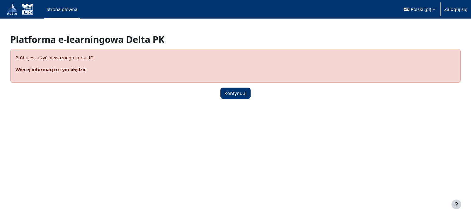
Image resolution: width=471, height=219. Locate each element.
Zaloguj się (455, 9)
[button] (419, 9)
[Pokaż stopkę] (456, 204)
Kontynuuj (235, 93)
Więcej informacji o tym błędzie (62, 69)
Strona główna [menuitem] (62, 9)
